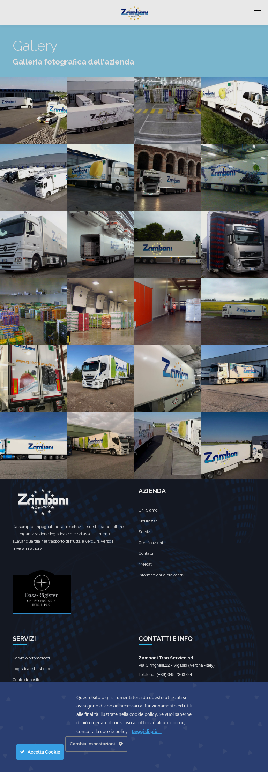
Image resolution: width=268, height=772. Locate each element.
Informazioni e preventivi (162, 575)
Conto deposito (26, 679)
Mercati (146, 564)
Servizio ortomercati (31, 658)
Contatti (146, 553)
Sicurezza (148, 521)
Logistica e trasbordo (32, 668)
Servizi (145, 531)
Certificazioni (151, 542)
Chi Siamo (148, 510)
